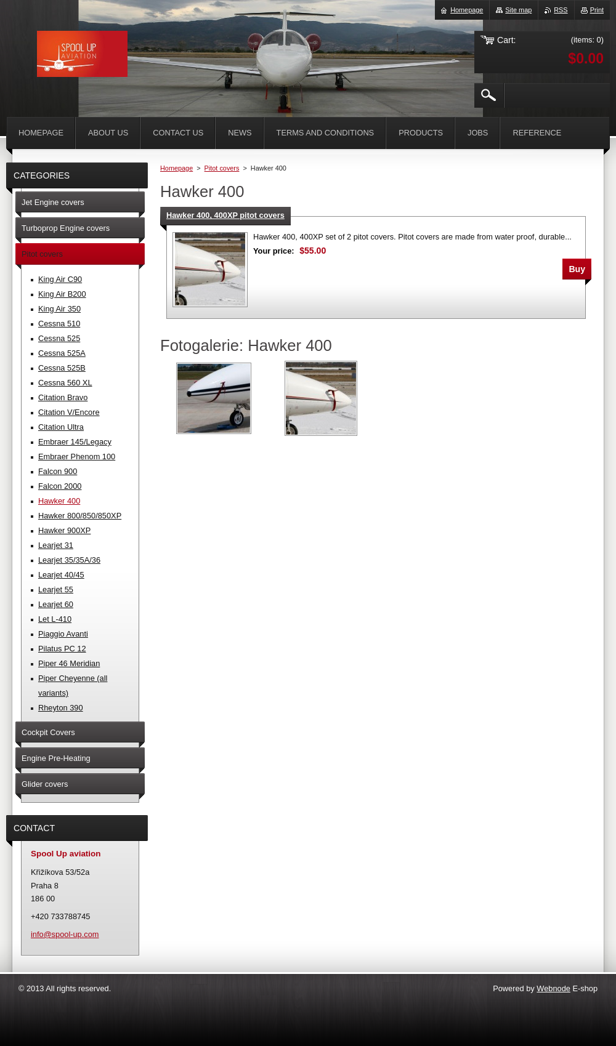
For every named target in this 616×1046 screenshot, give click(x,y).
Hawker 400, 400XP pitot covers (225, 215)
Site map (518, 10)
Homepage (176, 168)
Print (597, 10)
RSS (560, 10)
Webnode (553, 988)
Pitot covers (222, 168)
